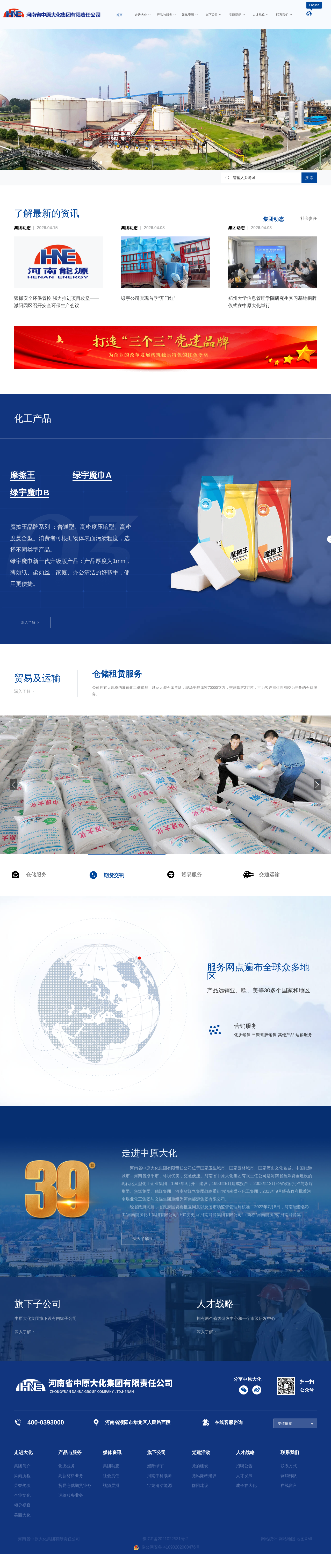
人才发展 (244, 1475)
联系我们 (289, 1452)
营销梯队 (288, 1475)
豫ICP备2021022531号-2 (165, 1539)
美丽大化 (22, 1515)
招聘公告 (244, 1466)
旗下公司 (156, 1452)
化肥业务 (66, 1466)
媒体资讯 (112, 1452)
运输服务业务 (70, 1495)
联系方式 (288, 1466)
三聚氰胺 (26, 475)
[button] (16, 162)
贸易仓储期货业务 (74, 1485)
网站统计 (269, 1539)
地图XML (304, 1539)
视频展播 (111, 1485)
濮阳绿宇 (155, 1466)
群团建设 (200, 1485)
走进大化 (23, 1452)
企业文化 (22, 1495)
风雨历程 (22, 1475)
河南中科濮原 (159, 1475)
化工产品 (32, 418)
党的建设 (200, 1466)
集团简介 (22, 1466)
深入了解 (30, 571)
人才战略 (245, 1452)
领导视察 (22, 1505)
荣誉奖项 (22, 1485)
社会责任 (308, 218)
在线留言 (288, 1485)
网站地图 (287, 1539)
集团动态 (273, 219)
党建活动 (201, 1452)
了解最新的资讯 (46, 213)
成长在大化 (246, 1485)
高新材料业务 (70, 1475)
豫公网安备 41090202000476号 (167, 1547)
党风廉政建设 (204, 1475)
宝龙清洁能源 (159, 1485)
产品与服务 (70, 1452)
